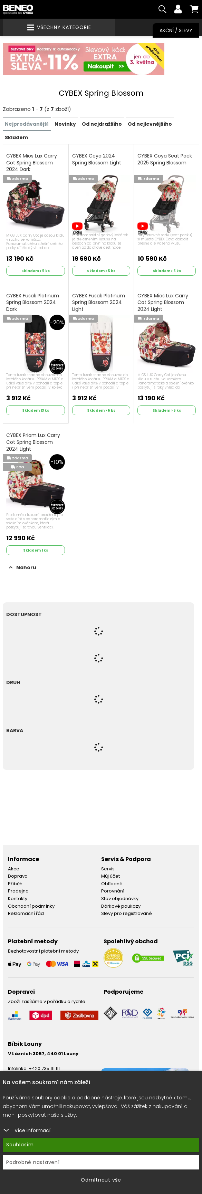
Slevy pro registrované (126, 914)
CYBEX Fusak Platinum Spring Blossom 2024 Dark (32, 303)
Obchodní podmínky (31, 906)
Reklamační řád (26, 914)
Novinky (65, 125)
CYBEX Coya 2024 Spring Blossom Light (96, 160)
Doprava (18, 876)
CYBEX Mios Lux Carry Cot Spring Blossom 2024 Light (162, 303)
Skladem (16, 138)
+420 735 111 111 (44, 1069)
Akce (13, 869)
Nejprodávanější (27, 125)
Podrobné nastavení (33, 1162)
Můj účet (110, 876)
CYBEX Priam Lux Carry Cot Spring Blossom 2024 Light (33, 443)
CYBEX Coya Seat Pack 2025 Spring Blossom (164, 160)
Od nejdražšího (102, 125)
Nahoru (22, 568)
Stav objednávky (119, 899)
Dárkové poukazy (121, 906)
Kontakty (17, 899)
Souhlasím (20, 1144)
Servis (108, 869)
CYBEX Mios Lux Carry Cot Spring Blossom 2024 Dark (31, 163)
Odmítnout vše (101, 1179)
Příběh (15, 884)
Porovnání (112, 891)
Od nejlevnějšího (150, 125)
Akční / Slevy (176, 30)
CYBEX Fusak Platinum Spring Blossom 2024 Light (98, 303)
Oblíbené (112, 884)
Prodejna (18, 891)
